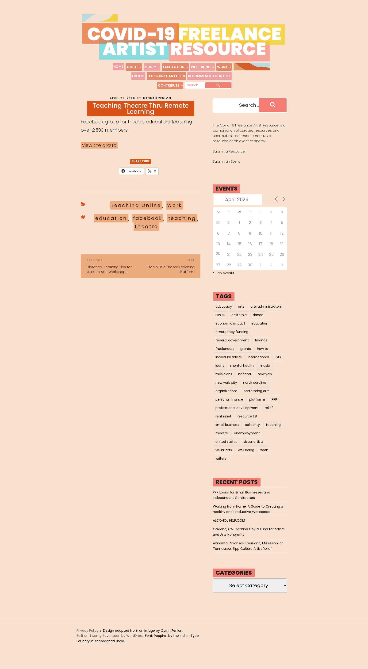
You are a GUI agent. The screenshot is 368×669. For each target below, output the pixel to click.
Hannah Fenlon (157, 103)
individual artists (228, 362)
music (265, 371)
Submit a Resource (229, 156)
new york (265, 379)
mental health (242, 371)
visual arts (223, 455)
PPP (274, 404)
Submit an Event (226, 166)
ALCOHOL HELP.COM (229, 526)
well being (246, 455)
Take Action (175, 67)
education (111, 223)
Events (138, 76)
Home (118, 66)
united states (226, 447)
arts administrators (266, 312)
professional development (237, 413)
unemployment (247, 438)
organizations (226, 396)
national (245, 379)
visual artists (253, 447)
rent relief (223, 421)
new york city (226, 388)
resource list (247, 421)
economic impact (230, 328)
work (264, 455)
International (258, 362)
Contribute (170, 85)
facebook (147, 223)
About (134, 67)
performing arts (256, 396)
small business (227, 430)
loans (219, 371)
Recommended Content (209, 76)
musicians (223, 379)
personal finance (229, 404)
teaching (182, 223)
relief (269, 413)
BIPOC (220, 320)
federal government (232, 345)
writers (220, 464)
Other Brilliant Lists (166, 76)
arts (241, 312)
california (239, 320)
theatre (146, 232)
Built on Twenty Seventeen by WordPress (110, 641)
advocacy (223, 312)
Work (224, 67)
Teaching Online (136, 210)
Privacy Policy (88, 636)
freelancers (224, 354)
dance (258, 320)
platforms (257, 404)
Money (152, 67)
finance (261, 345)
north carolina (254, 388)
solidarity (252, 430)
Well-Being (203, 67)
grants (245, 354)
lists (278, 362)
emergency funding (231, 337)
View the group (99, 151)
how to (262, 354)
